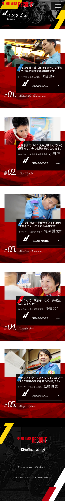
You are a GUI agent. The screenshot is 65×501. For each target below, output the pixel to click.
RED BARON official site (32, 467)
